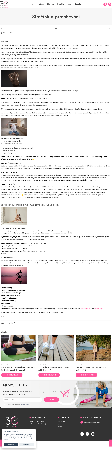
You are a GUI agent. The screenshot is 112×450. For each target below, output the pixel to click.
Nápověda (61, 421)
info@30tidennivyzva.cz (92, 422)
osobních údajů (24, 404)
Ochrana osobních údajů (38, 424)
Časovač (61, 424)
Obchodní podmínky (36, 421)
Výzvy (60, 426)
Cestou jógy (98, 309)
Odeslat (51, 399)
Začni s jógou (85, 309)
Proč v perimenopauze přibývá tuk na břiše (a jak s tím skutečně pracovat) (17, 368)
